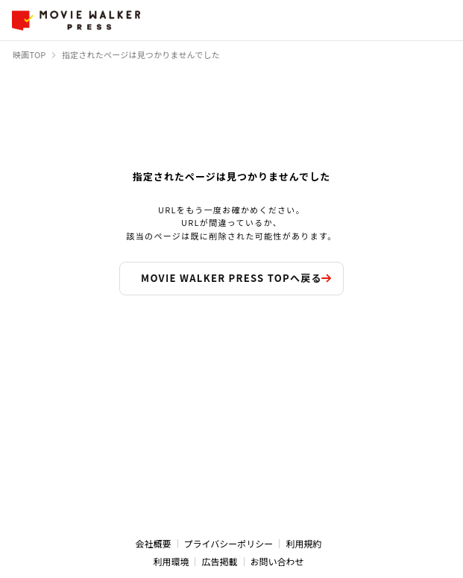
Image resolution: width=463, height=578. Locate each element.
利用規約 (303, 543)
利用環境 (171, 561)
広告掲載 (219, 561)
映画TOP (29, 54)
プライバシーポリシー (229, 543)
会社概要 (153, 543)
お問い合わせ (277, 561)
